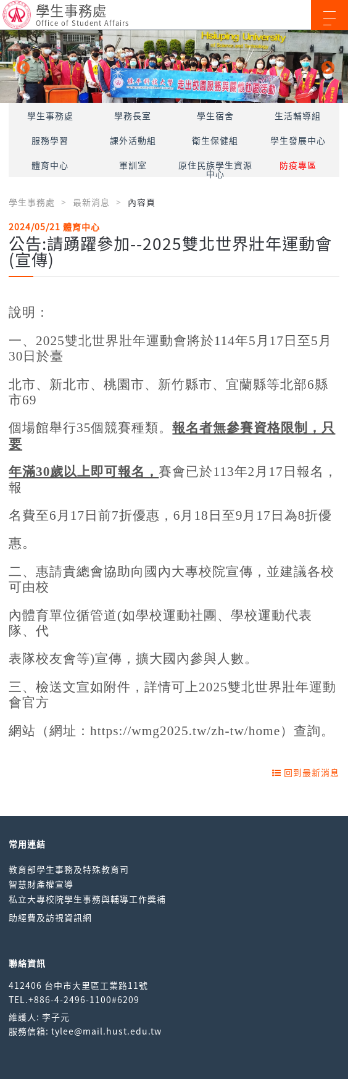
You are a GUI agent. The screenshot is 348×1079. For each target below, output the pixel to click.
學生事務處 (50, 115)
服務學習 (49, 140)
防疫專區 (298, 164)
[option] (174, 66)
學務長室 (132, 115)
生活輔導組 (298, 115)
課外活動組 (133, 140)
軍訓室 (133, 164)
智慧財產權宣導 (41, 884)
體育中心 (49, 164)
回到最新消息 (305, 772)
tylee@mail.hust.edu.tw (106, 1031)
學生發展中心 (298, 140)
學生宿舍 (215, 115)
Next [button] (326, 66)
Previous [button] (21, 66)
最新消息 (91, 202)
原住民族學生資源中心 (215, 169)
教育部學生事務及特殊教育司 (69, 869)
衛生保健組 (215, 140)
